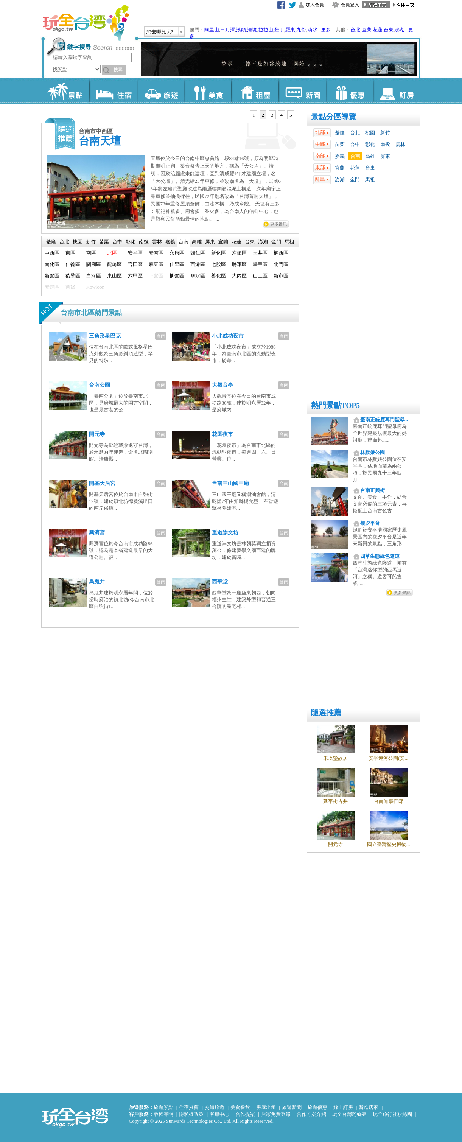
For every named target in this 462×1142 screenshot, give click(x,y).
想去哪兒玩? (159, 31)
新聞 (302, 91)
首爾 (70, 287)
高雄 (370, 156)
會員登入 (350, 5)
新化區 (218, 253)
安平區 (135, 253)
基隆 (340, 132)
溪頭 (241, 30)
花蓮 (378, 30)
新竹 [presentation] (91, 241)
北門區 (281, 264)
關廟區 (93, 264)
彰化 (370, 144)
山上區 (260, 275)
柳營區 (177, 275)
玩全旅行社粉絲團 (392, 1114)
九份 (301, 30)
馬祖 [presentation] (289, 241)
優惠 (349, 91)
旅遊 (160, 91)
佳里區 (177, 264)
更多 (326, 30)
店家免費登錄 (276, 1114)
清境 (252, 30)
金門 (355, 179)
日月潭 (227, 30)
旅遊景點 (163, 1107)
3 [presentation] (272, 115)
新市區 (281, 275)
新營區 (52, 275)
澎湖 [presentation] (263, 241)
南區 (91, 253)
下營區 (156, 275)
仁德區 (72, 264)
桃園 (370, 132)
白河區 (93, 275)
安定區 (52, 287)
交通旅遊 (214, 1107)
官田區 (135, 264)
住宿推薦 (189, 1107)
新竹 (385, 132)
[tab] (253, 115)
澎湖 (399, 30)
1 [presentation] (253, 115)
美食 (207, 91)
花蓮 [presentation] (236, 241)
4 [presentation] (281, 115)
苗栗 (340, 144)
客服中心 (219, 1114)
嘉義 (340, 156)
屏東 (385, 156)
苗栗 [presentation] (104, 241)
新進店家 (368, 1107)
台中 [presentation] (117, 241)
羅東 (290, 30)
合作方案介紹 (311, 1114)
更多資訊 (278, 224)
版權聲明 (163, 1114)
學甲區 (260, 264)
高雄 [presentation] (197, 241)
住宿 (113, 91)
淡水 (312, 30)
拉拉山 (265, 30)
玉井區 (260, 253)
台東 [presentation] (250, 241)
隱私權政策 (191, 1114)
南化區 (52, 264)
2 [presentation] (263, 115)
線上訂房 (343, 1107)
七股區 (218, 264)
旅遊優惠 (317, 1107)
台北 (355, 30)
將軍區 (239, 264)
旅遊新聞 (292, 1107)
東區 (70, 253)
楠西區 (281, 253)
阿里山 (211, 30)
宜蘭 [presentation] (223, 241)
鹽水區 (197, 275)
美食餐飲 (240, 1107)
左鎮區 (239, 253)
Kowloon (95, 287)
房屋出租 (266, 1107)
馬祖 (370, 179)
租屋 (254, 91)
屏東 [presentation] (210, 241)
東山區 (114, 275)
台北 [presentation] (64, 241)
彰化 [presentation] (130, 241)
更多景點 (402, 592)
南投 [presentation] (144, 241)
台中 (355, 144)
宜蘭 (367, 30)
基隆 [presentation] (51, 241)
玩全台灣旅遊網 (85, 22)
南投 (385, 144)
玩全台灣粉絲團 (349, 1114)
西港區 (197, 264)
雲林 (400, 144)
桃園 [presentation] (77, 241)
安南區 (156, 253)
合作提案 (245, 1114)
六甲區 (135, 275)
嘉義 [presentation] (170, 241)
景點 (65, 91)
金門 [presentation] (276, 241)
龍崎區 (114, 264)
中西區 (52, 253)
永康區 (177, 253)
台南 (355, 156)
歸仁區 (197, 253)
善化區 (218, 275)
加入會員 (315, 5)
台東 (389, 30)
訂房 (396, 91)
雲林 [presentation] (157, 241)
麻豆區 (156, 264)
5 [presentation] (290, 115)
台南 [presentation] (183, 241)
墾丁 (279, 30)
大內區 (239, 275)
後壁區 (72, 275)
